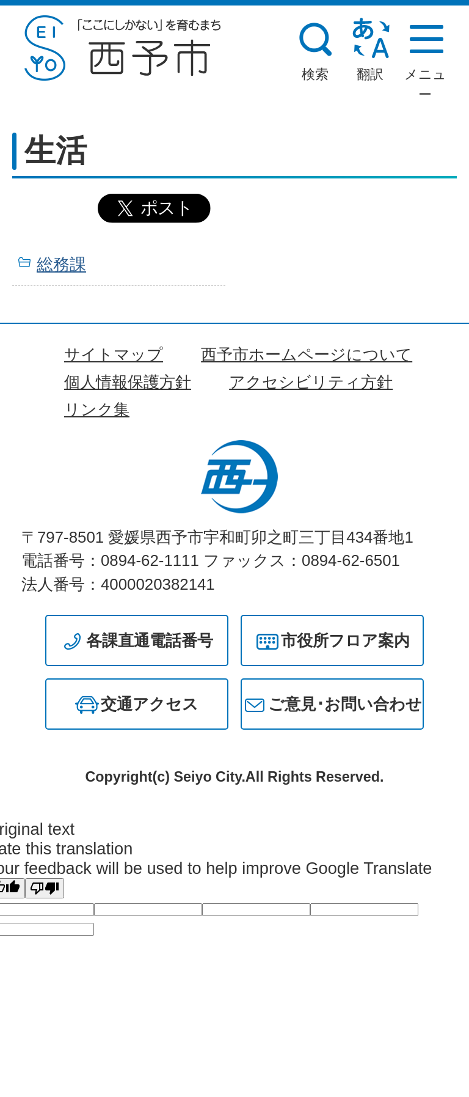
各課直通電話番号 (149, 640)
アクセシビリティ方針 (311, 382)
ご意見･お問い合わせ (345, 704)
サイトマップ (113, 354)
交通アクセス (149, 704)
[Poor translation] (44, 888)
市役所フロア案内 (345, 640)
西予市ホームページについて (306, 354)
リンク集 (96, 409)
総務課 (61, 264)
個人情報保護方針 (127, 382)
